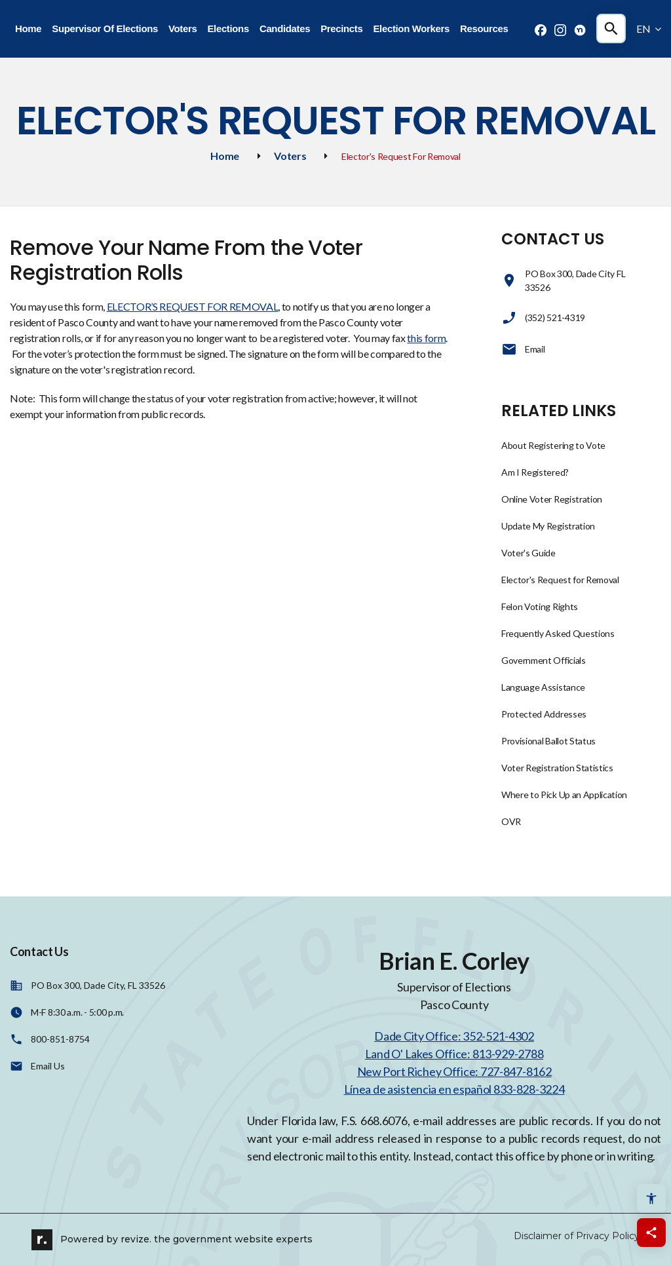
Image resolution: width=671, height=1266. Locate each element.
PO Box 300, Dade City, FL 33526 (98, 985)
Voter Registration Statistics (557, 767)
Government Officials (543, 660)
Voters (182, 28)
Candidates (284, 28)
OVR (511, 821)
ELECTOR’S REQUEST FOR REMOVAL (192, 306)
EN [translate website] (648, 28)
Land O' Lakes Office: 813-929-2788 (454, 1053)
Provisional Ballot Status (548, 740)
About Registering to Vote (553, 445)
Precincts (341, 28)
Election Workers (411, 28)
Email (523, 349)
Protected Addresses (543, 713)
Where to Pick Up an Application (564, 794)
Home (28, 28)
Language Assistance (543, 687)
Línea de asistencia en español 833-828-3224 (454, 1089)
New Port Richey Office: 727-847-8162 (454, 1071)
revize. (136, 1238)
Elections (227, 28)
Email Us (48, 1065)
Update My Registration (548, 525)
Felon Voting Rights (539, 606)
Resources (484, 28)
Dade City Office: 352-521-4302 (454, 1036)
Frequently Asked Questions (558, 633)
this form (426, 338)
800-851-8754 (60, 1039)
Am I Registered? (535, 472)
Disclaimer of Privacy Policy (577, 1236)
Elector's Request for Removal (560, 579)
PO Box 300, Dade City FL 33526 (564, 280)
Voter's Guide (528, 552)
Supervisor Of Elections (105, 28)
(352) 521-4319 (543, 318)
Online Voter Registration (551, 499)
